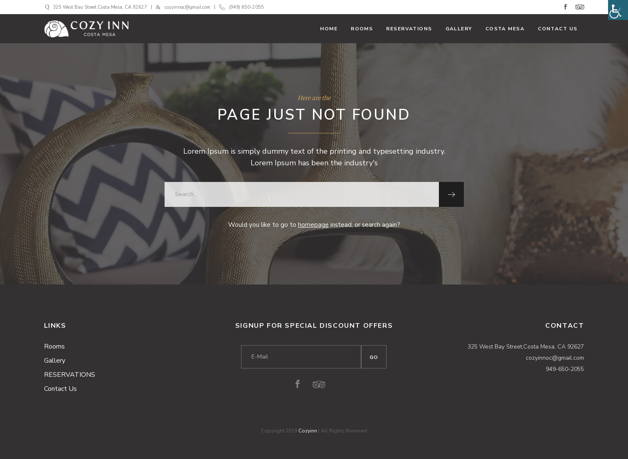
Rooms (54, 346)
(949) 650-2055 (246, 7)
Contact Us (60, 388)
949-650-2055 (565, 369)
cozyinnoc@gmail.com (187, 7)
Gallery (54, 360)
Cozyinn (307, 430)
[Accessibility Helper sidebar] (618, 10)
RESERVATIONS (69, 374)
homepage (313, 225)
